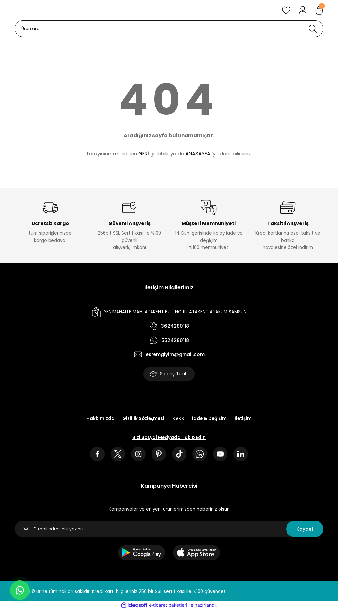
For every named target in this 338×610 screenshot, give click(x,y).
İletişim (243, 418)
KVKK (178, 418)
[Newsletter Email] (169, 529)
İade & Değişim (209, 418)
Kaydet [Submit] (304, 529)
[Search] (169, 28)
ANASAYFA (198, 153)
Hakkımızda (100, 418)
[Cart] (319, 10)
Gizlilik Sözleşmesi (143, 418)
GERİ (143, 153)
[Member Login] (302, 10)
